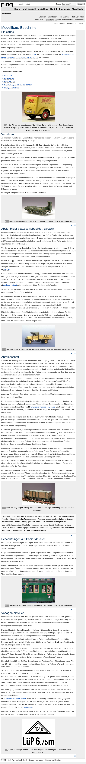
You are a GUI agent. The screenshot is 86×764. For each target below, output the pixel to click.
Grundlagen (52, 17)
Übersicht (42, 17)
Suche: (59, 4)
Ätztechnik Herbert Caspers (14, 699)
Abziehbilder (9, 78)
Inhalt (28, 4)
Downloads (64, 9)
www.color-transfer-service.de (42, 407)
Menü (21, 4)
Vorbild (31, 9)
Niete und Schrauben (65, 20)
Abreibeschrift (9, 81)
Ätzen (33, 55)
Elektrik (53, 9)
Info (24, 9)
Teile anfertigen (65, 17)
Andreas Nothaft (10, 285)
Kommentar (71, 24)
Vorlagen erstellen (11, 87)
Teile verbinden (78, 17)
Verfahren (8, 75)
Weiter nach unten (71, 225)
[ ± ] (6, 125)
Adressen (28, 707)
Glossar (62, 24)
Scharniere (79, 20)
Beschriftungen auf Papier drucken (18, 84)
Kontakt (81, 24)
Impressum (40, 760)
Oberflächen (38, 20)
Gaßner (6, 269)
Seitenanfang (75, 225)
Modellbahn (78, 9)
